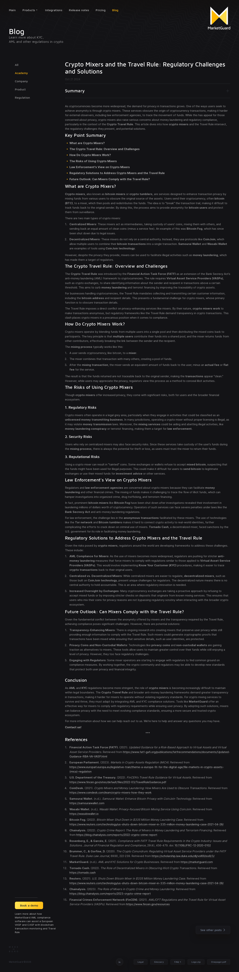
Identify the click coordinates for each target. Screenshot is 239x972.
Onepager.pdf (218, 961)
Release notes (79, 10)
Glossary (159, 961)
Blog (115, 10)
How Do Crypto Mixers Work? (90, 155)
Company (21, 81)
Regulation (22, 97)
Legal (141, 961)
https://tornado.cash (82, 872)
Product (20, 89)
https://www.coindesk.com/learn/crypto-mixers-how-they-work (110, 792)
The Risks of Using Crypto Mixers (93, 161)
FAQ (176, 961)
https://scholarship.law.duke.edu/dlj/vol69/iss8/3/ (183, 856)
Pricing (100, 10)
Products (29, 10)
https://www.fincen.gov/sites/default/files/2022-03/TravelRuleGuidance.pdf (117, 782)
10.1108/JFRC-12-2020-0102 (193, 845)
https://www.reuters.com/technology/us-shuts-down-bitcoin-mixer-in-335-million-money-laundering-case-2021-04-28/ (146, 824)
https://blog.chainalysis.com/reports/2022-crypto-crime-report (116, 835)
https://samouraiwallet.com (86, 803)
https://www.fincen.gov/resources (148, 904)
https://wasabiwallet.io (84, 813)
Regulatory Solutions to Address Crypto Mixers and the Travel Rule (117, 173)
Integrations (53, 10)
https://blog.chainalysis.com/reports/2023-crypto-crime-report (110, 893)
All (17, 64)
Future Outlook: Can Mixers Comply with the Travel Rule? (109, 179)
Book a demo (29, 905)
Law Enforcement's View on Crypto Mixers (99, 167)
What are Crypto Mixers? (87, 143)
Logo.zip (196, 961)
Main (12, 10)
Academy (21, 73)
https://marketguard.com (197, 862)
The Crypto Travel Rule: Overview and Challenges (104, 149)
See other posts (213, 930)
